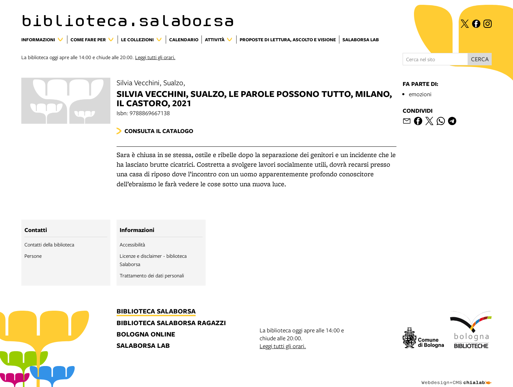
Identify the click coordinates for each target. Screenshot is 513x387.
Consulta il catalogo (158, 131)
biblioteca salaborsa (156, 312)
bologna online (146, 335)
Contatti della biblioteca (49, 244)
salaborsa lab (143, 346)
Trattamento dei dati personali (152, 275)
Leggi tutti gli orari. (155, 57)
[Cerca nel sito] (435, 59)
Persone (33, 255)
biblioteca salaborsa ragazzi (171, 323)
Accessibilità (132, 244)
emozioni (420, 94)
